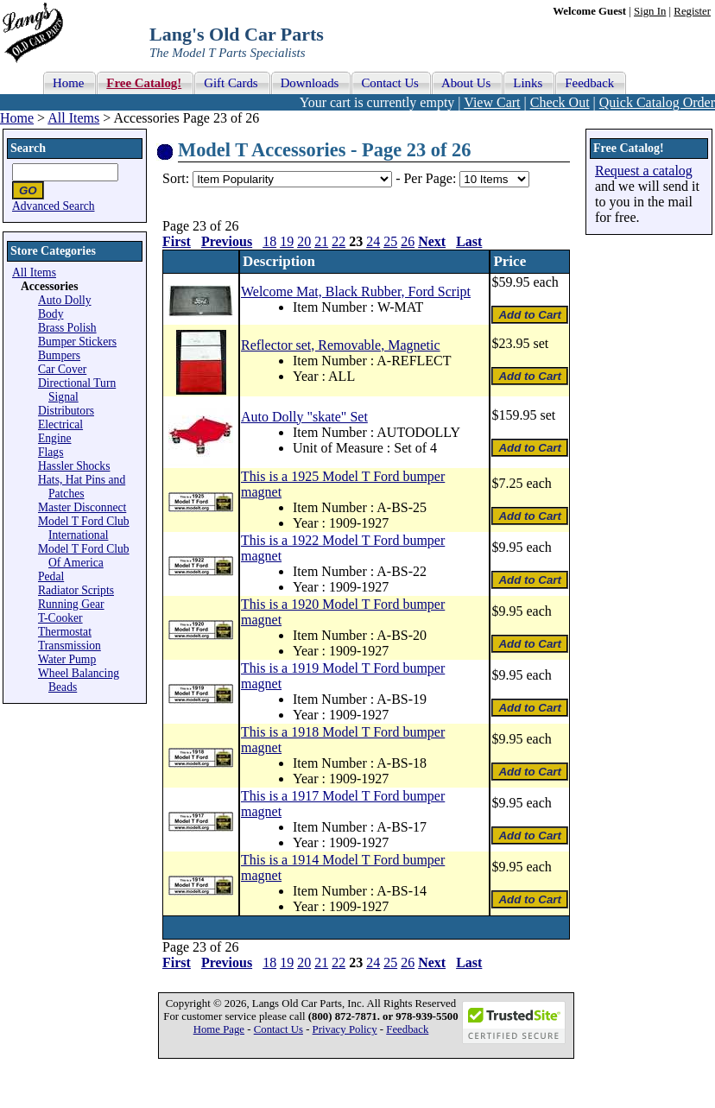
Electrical (60, 424)
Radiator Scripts (76, 590)
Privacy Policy (345, 1029)
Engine (55, 438)
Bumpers (59, 355)
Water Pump (67, 659)
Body (50, 313)
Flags (50, 452)
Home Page (218, 1029)
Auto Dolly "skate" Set (304, 416)
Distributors (66, 410)
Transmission (69, 645)
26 (407, 241)
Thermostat (65, 631)
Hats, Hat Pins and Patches (81, 486)
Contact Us (278, 1029)
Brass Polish (67, 327)
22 (338, 241)
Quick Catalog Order (657, 102)
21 (321, 241)
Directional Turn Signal (77, 390)
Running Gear (71, 604)
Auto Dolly (65, 300)
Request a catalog (644, 170)
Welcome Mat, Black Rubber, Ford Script (356, 291)
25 (390, 241)
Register (692, 11)
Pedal (51, 576)
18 (269, 241)
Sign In (650, 11)
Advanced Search (53, 205)
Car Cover (62, 369)
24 (373, 241)
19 (287, 241)
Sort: (175, 178)
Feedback (407, 1029)
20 (304, 241)
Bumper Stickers (77, 341)
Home (17, 118)
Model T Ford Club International (84, 528)
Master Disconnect (82, 507)
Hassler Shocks (74, 465)
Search (28, 148)
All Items (73, 118)
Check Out (560, 102)
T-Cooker (60, 617)
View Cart (492, 102)
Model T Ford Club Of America (84, 555)
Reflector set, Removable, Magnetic (340, 345)
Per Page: (431, 178)
